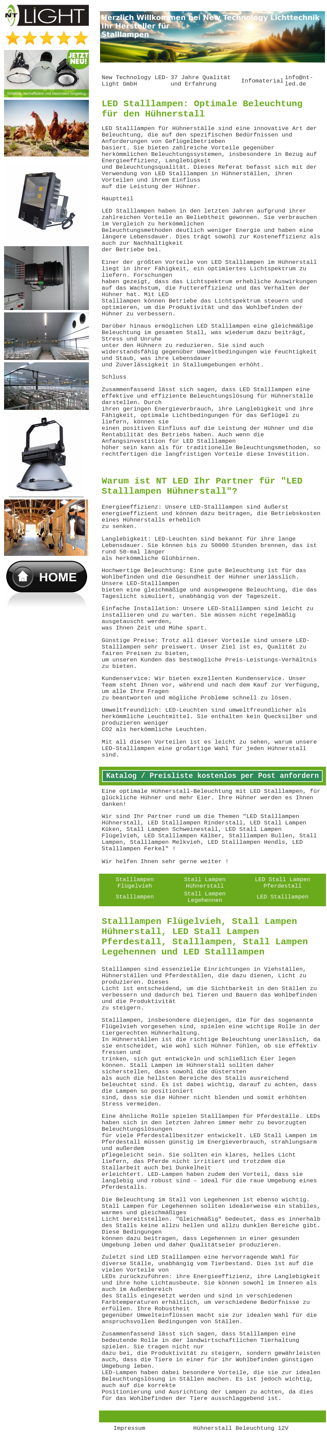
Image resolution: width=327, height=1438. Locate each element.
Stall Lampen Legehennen (205, 897)
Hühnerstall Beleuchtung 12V (241, 1428)
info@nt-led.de (299, 80)
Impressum (130, 1428)
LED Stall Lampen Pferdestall (282, 882)
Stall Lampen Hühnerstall (205, 882)
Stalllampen (135, 897)
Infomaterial (262, 81)
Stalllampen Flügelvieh (135, 882)
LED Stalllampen (283, 897)
